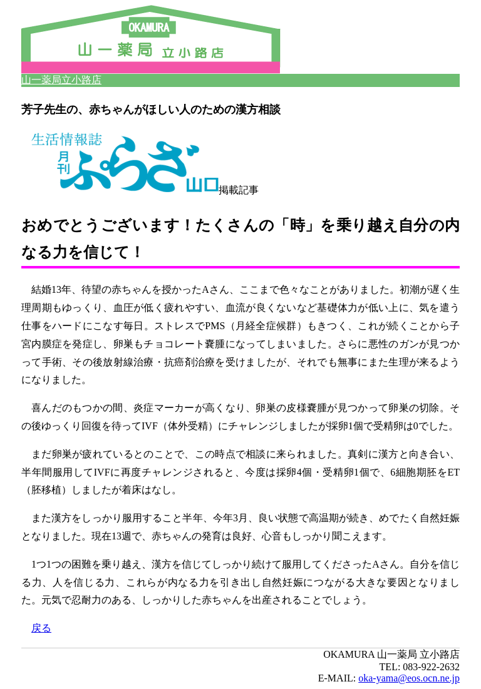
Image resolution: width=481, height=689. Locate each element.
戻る (41, 628)
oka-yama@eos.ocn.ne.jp (409, 678)
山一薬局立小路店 (61, 79)
